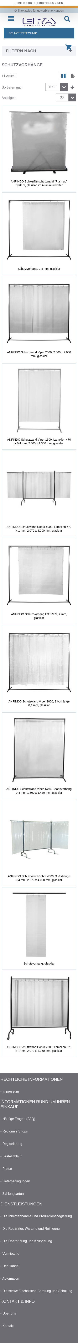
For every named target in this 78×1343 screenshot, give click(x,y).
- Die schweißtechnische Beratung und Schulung (36, 1291)
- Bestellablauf (10, 1156)
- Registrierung (11, 1144)
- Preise (6, 1169)
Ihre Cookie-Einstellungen (39, 3)
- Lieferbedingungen (15, 1181)
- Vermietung (9, 1253)
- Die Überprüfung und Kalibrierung (26, 1241)
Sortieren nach (12, 87)
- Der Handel (9, 1266)
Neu (52, 87)
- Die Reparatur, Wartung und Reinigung (30, 1228)
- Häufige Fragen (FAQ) (17, 1119)
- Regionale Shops (14, 1131)
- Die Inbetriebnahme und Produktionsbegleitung (36, 1216)
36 (62, 97)
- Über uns (8, 1313)
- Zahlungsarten (12, 1193)
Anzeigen (9, 98)
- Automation (9, 1278)
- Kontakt (7, 1326)
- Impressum (9, 1091)
